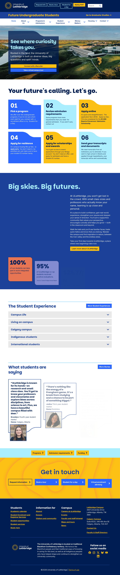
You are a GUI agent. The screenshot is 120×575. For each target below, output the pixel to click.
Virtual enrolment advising (98, 483)
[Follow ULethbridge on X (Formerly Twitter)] (98, 552)
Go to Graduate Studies (99, 15)
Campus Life (18, 314)
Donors (39, 515)
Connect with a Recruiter (33, 66)
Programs (37, 453)
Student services (17, 524)
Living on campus (22, 322)
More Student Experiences (99, 306)
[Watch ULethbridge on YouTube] (106, 552)
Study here (15, 528)
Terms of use (74, 570)
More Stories (104, 367)
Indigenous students (24, 337)
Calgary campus (21, 329)
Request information (18, 482)
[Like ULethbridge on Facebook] (89, 552)
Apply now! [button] (79, 5)
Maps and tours (68, 522)
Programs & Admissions (40, 22)
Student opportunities (19, 521)
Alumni (39, 511)
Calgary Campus (94, 519)
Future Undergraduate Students (33, 15)
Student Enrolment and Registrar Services (20, 516)
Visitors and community (46, 518)
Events (64, 515)
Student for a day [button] (66, 6)
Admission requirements (59, 453)
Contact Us (91, 528)
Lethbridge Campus (95, 507)
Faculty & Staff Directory (97, 532)
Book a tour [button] (53, 5)
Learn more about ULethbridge (85, 249)
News (63, 525)
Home (13, 21)
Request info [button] (41, 5)
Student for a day (70, 482)
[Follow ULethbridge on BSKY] (102, 552)
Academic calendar (18, 511)
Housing (91, 21)
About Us (23, 22)
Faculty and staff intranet (72, 518)
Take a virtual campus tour (33, 70)
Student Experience (60, 22)
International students (25, 344)
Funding (81, 453)
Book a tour (41, 482)
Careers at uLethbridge (71, 511)
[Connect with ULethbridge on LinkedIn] (98, 556)
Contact (103, 21)
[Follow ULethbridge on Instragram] (94, 552)
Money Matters (78, 22)
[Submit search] (100, 6)
